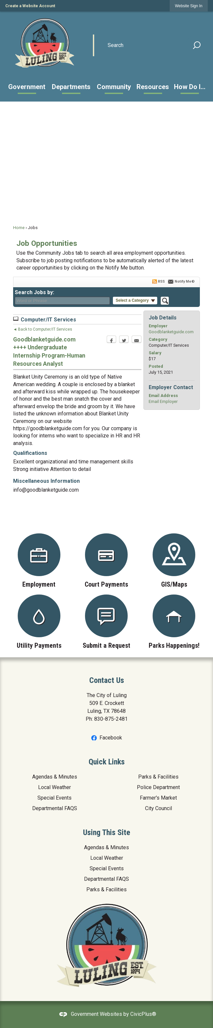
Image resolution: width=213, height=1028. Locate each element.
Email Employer (163, 401)
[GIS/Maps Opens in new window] (174, 560)
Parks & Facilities (158, 777)
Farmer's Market (158, 798)
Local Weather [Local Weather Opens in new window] (54, 787)
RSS (161, 281)
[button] (197, 45)
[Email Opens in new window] (136, 341)
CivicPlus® (143, 1014)
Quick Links (107, 761)
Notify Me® (185, 281)
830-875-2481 (111, 719)
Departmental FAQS (54, 808)
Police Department (158, 787)
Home (19, 227)
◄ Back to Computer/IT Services (42, 329)
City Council (158, 808)
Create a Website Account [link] (30, 6)
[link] (189, 6)
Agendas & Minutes (54, 777)
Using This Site (106, 832)
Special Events (54, 798)
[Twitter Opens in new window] (124, 341)
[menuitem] (27, 87)
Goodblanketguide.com (171, 331)
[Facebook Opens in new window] (111, 341)
